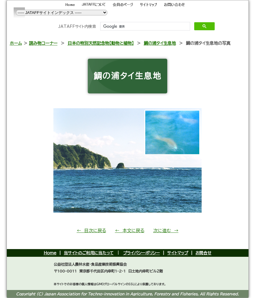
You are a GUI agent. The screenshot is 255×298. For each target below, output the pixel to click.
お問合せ (203, 253)
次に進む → (166, 230)
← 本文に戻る (129, 230)
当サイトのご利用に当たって (89, 253)
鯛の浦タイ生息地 (160, 43)
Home (50, 253)
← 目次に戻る (91, 230)
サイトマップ (177, 253)
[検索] (144, 26)
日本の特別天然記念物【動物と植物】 (101, 43)
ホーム (16, 43)
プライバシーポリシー (141, 253)
